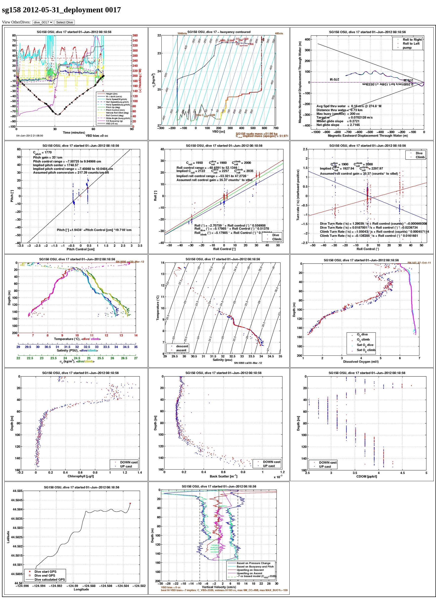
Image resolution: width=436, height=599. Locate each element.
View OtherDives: (17, 22)
